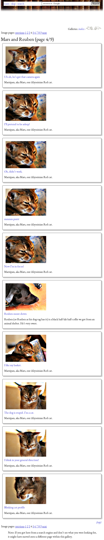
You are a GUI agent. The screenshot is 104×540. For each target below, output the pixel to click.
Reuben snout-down (15, 314)
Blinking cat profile (14, 507)
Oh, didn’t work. (13, 171)
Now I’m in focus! (14, 266)
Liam (6, 3)
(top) (98, 522)
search (20, 3)
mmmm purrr (11, 219)
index (81, 29)
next (44, 32)
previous (20, 32)
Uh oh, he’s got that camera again (22, 77)
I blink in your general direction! (21, 460)
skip (13, 3)
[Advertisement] (50, 19)
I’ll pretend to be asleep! (17, 124)
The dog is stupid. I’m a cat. (19, 412)
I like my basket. (12, 365)
